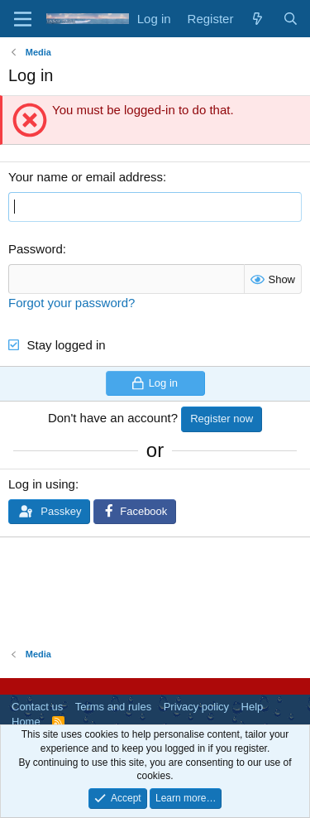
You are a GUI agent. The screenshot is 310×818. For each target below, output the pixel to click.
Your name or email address (85, 177)
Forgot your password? (71, 303)
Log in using (41, 484)
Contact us (37, 706)
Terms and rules (113, 706)
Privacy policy (196, 706)
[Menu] (22, 19)
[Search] (290, 18)
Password (35, 249)
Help (252, 706)
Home (26, 721)
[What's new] (257, 18)
